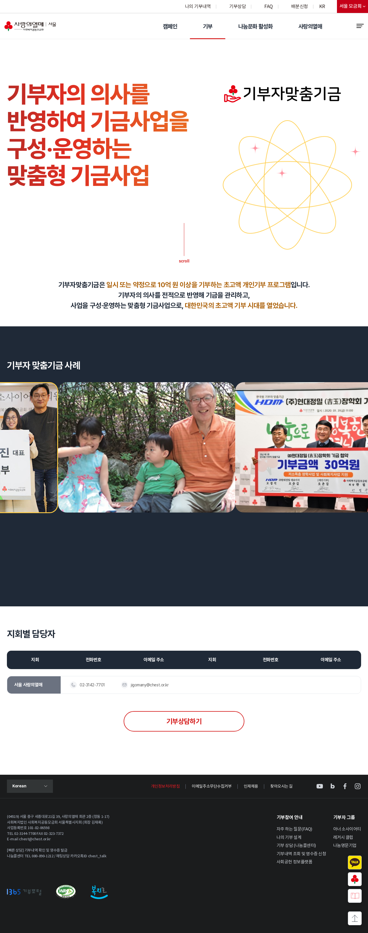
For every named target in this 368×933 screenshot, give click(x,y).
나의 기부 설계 (289, 837)
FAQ (268, 6)
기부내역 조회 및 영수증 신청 (301, 854)
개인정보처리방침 (165, 786)
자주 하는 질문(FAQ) (294, 829)
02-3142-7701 (92, 685)
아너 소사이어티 (347, 829)
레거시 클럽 (343, 837)
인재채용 (251, 786)
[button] (337, 366)
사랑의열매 (310, 26)
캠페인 (170, 26)
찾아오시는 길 (281, 786)
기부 (207, 26)
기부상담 (237, 6)
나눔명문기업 (344, 845)
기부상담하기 (184, 721)
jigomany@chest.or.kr (150, 685)
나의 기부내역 (198, 6)
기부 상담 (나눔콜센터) (296, 845)
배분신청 (299, 6)
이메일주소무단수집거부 (211, 786)
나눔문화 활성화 (255, 26)
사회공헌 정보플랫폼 (295, 862)
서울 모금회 (354, 8)
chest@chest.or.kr (34, 839)
